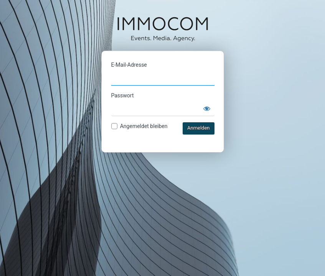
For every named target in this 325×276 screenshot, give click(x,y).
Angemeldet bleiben (144, 126)
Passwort (122, 95)
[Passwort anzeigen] (206, 108)
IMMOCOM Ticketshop (163, 28)
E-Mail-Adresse (129, 65)
